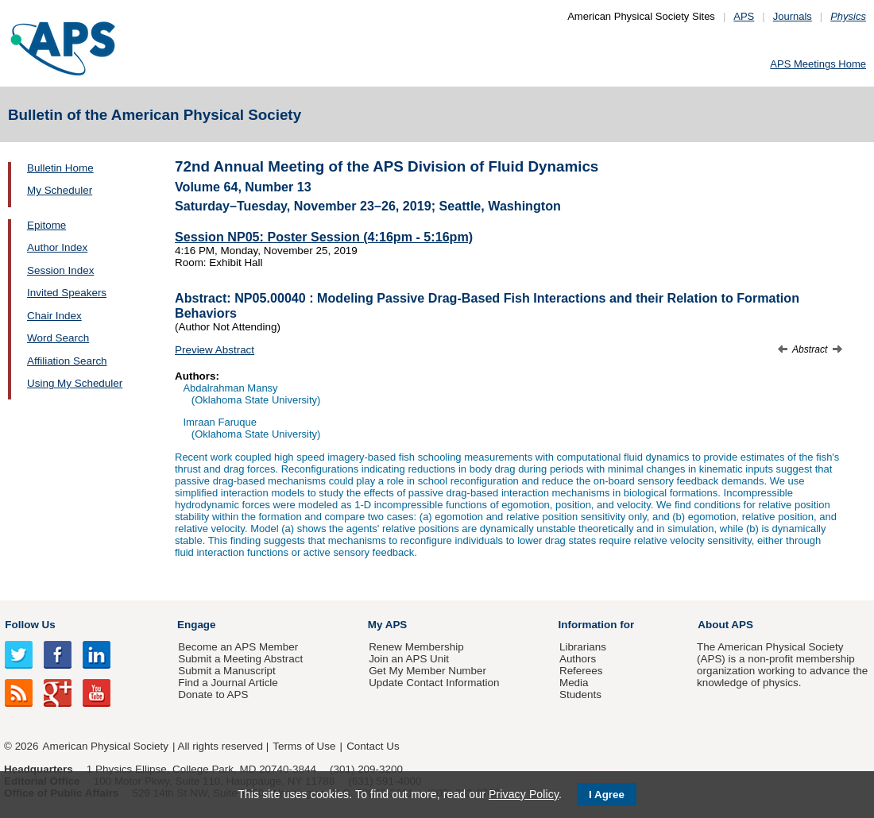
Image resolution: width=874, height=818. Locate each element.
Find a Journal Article (227, 683)
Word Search (58, 338)
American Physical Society (105, 746)
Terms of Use (304, 746)
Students (580, 694)
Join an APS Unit (409, 659)
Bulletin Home (60, 168)
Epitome (46, 225)
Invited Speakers (66, 293)
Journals (792, 16)
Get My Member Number (427, 671)
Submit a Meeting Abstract (240, 659)
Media (574, 683)
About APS (725, 625)
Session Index (60, 270)
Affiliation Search (67, 361)
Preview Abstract (214, 350)
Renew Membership (416, 647)
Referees (581, 671)
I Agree (607, 795)
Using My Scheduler (74, 383)
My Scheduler (59, 190)
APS (743, 16)
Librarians (582, 647)
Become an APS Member (238, 647)
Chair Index (54, 316)
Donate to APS (213, 694)
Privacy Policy (524, 794)
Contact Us (372, 746)
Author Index (57, 247)
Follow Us (30, 625)
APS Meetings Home (818, 64)
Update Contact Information (434, 683)
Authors (577, 659)
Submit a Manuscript (226, 671)
